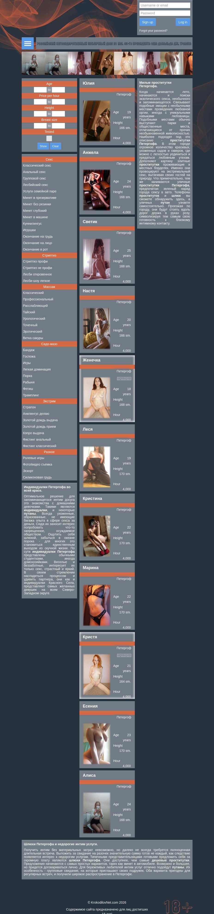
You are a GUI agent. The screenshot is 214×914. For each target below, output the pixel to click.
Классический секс (37, 165)
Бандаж (29, 350)
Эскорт (28, 471)
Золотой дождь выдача (40, 420)
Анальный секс (34, 172)
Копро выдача (33, 433)
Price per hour (49, 96)
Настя (89, 291)
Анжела (91, 152)
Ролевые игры (33, 458)
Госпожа (29, 356)
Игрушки (29, 230)
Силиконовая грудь (37, 477)
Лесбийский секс (35, 185)
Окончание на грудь (38, 236)
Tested (49, 132)
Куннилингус (32, 223)
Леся (88, 429)
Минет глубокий (35, 210)
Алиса (89, 775)
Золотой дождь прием (39, 426)
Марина (91, 567)
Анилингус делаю (36, 413)
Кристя (90, 637)
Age (49, 84)
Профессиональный (38, 299)
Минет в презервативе (40, 198)
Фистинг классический (39, 446)
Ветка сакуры (33, 338)
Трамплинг (31, 395)
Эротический (32, 331)
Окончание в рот (35, 249)
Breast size (49, 120)
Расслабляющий (35, 306)
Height (49, 108)
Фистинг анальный (37, 439)
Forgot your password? (153, 30)
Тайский (29, 312)
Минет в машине (35, 217)
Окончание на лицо (37, 243)
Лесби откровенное (37, 274)
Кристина (92, 498)
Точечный (30, 325)
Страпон (29, 407)
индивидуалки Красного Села (49, 583)
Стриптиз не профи (37, 268)
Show (43, 146)
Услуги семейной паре (40, 191)
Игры (27, 363)
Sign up (147, 22)
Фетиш (28, 389)
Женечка (91, 360)
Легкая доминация (37, 369)
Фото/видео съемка (37, 464)
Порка (27, 376)
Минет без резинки (37, 204)
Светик (90, 221)
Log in (182, 22)
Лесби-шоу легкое (36, 281)
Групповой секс (34, 178)
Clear (55, 146)
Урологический (34, 318)
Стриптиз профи (35, 261)
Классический (33, 293)
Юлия (89, 83)
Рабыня (29, 382)
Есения (90, 706)
